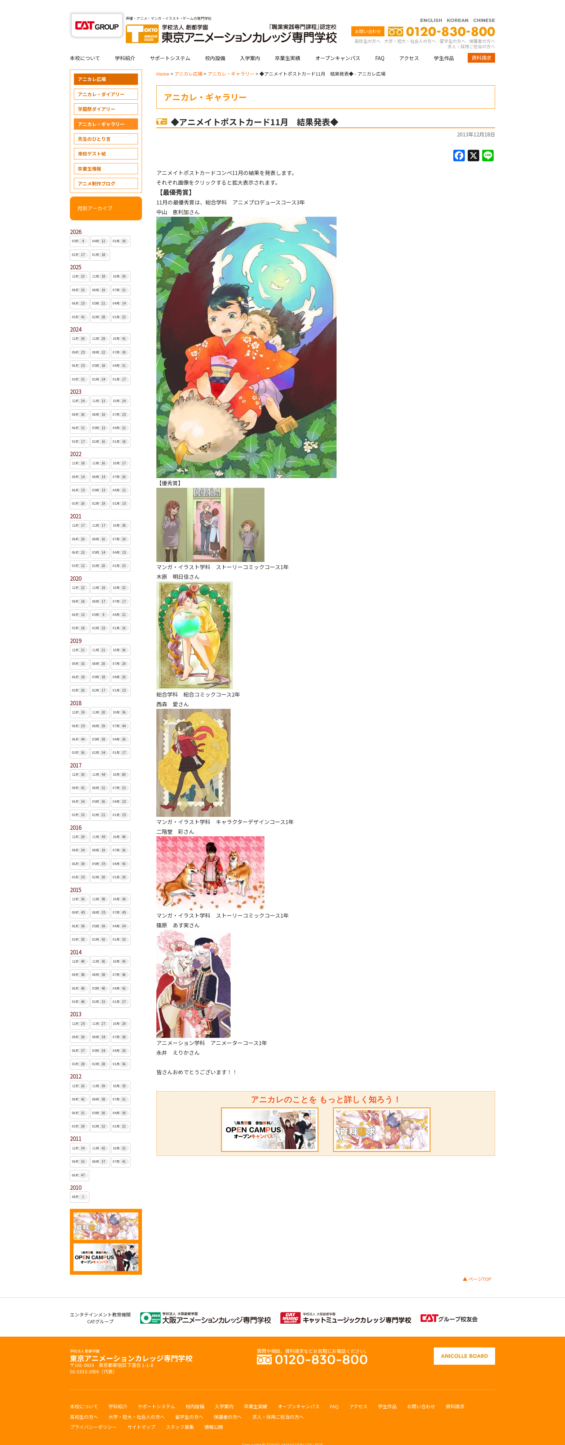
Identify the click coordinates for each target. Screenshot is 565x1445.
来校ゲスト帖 (92, 139)
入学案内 (250, 44)
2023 (75, 377)
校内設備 (215, 44)
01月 (100, 241)
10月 (121, 262)
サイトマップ (141, 1412)
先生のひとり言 (94, 124)
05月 (80, 227)
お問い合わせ (368, 17)
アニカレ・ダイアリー (101, 80)
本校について (85, 44)
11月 (100, 262)
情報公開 (213, 1412)
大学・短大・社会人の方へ (410, 27)
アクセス (409, 44)
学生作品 (444, 44)
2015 (75, 875)
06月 (80, 289)
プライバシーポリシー (93, 1412)
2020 (75, 564)
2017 (75, 751)
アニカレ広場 (92, 65)
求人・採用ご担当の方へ (471, 32)
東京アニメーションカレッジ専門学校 (131, 1342)
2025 (75, 253)
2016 (75, 813)
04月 (100, 227)
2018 (75, 689)
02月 (80, 241)
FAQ (379, 44)
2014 (75, 938)
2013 (75, 1000)
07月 (121, 276)
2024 (75, 315)
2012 (75, 1062)
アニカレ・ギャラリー (101, 110)
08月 (100, 276)
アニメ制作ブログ (96, 169)
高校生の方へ (368, 27)
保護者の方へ (482, 27)
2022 (75, 440)
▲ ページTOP (477, 1264)
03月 (121, 227)
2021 (75, 502)
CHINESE (484, 6)
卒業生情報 (89, 154)
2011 (75, 1124)
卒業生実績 (287, 44)
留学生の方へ (453, 27)
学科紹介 (125, 44)
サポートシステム (170, 44)
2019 (75, 626)
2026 (75, 217)
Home (162, 59)
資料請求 (481, 43)
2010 (75, 1173)
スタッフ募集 (180, 1412)
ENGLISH (431, 6)
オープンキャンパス (337, 44)
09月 (80, 276)
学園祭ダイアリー (96, 94)
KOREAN (457, 6)
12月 (80, 262)
